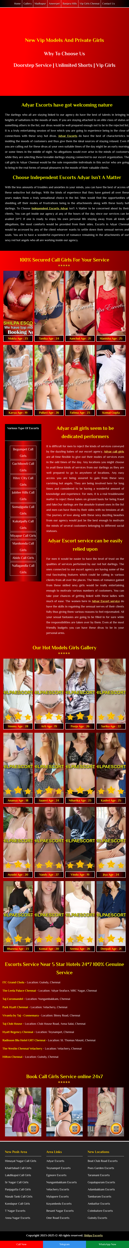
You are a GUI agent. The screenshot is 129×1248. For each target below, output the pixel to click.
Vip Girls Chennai (90, 3)
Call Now (21, 1244)
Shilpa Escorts (93, 1235)
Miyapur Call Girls (23, 535)
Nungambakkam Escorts (61, 1182)
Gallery (27, 3)
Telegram (64, 1244)
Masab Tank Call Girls (18, 1196)
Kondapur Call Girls (17, 1203)
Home (17, 3)
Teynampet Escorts (58, 1168)
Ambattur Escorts (99, 1203)
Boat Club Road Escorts (103, 1161)
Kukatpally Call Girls (23, 524)
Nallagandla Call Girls (23, 569)
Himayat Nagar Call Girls (20, 1161)
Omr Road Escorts (57, 1218)
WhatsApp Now (107, 1244)
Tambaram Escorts (99, 1196)
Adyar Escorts (55, 1161)
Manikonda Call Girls (23, 547)
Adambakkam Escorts (101, 1189)
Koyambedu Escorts (59, 1203)
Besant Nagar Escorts (60, 1210)
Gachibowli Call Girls (23, 467)
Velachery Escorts (57, 1189)
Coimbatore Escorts (100, 1210)
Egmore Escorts (56, 1175)
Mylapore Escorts (57, 1196)
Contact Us (108, 3)
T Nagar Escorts (15, 1210)
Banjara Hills (70, 3)
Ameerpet (54, 3)
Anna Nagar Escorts (17, 1218)
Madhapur (40, 3)
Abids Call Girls (23, 558)
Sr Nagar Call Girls (16, 1182)
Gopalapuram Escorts (101, 1182)
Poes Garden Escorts (101, 1168)
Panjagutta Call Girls (18, 1189)
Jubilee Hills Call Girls (23, 496)
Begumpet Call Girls (23, 452)
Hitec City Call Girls (23, 481)
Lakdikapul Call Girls (18, 1175)
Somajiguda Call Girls (23, 510)
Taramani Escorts (99, 1175)
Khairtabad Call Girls (18, 1168)
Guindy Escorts (97, 1218)
